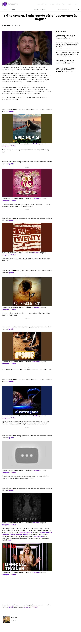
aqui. (9, 540)
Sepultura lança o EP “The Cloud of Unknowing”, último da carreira (66, 69)
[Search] (78, 10)
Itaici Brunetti (59, 48)
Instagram (5, 146)
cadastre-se (38, 536)
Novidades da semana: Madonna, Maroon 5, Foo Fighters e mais (66, 36)
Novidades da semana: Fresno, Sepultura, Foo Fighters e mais (65, 61)
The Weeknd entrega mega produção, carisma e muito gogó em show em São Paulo (67, 44)
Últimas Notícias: (61, 31)
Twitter (13, 146)
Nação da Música (26, 532)
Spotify (11, 111)
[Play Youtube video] (27, 128)
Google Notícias (46, 532)
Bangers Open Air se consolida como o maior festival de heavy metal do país (67, 53)
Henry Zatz (7, 25)
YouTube (36, 144)
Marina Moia (58, 38)
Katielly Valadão (59, 71)
